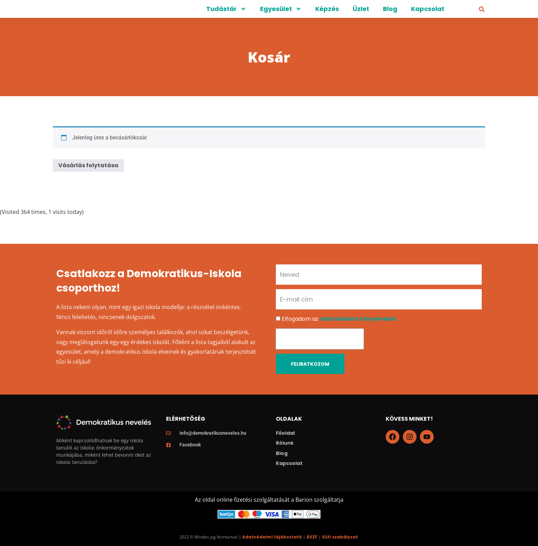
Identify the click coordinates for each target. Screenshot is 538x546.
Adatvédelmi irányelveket (358, 319)
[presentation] (320, 339)
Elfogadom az (339, 319)
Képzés (327, 8)
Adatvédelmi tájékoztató (272, 537)
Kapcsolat (427, 8)
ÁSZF (311, 537)
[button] (482, 9)
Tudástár (226, 8)
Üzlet (361, 8)
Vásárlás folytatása (88, 165)
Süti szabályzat (340, 537)
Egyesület (281, 8)
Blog (390, 8)
